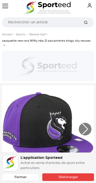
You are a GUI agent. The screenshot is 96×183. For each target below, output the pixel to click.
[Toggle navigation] (5, 6)
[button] (85, 129)
